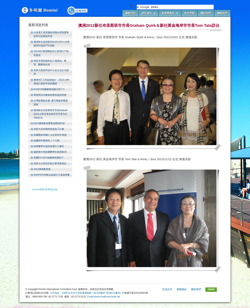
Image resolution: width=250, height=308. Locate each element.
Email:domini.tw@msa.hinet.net (103, 296)
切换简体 (211, 289)
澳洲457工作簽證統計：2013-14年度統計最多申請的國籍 (52, 82)
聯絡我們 (196, 289)
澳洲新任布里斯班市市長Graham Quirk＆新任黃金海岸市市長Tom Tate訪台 (51, 114)
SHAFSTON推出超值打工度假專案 (52, 174)
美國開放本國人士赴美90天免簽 (50, 135)
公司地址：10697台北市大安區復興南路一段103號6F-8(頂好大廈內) (85, 293)
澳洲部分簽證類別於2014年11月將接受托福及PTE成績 (52, 44)
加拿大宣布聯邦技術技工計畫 (49, 129)
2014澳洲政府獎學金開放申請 (49, 123)
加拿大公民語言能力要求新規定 (50, 163)
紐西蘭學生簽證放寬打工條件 (49, 146)
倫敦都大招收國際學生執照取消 (50, 152)
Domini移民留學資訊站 (45, 189)
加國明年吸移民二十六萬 (46, 140)
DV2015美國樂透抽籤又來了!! (49, 89)
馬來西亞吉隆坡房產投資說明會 (50, 95)
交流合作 (167, 289)
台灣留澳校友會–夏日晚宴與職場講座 (51, 102)
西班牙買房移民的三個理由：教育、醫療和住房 (50, 63)
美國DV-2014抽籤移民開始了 (49, 157)
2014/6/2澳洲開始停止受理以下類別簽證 (51, 53)
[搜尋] (175, 7)
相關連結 (182, 289)
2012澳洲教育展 (42, 169)
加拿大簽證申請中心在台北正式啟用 (51, 72)
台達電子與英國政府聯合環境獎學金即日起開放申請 (51, 34)
